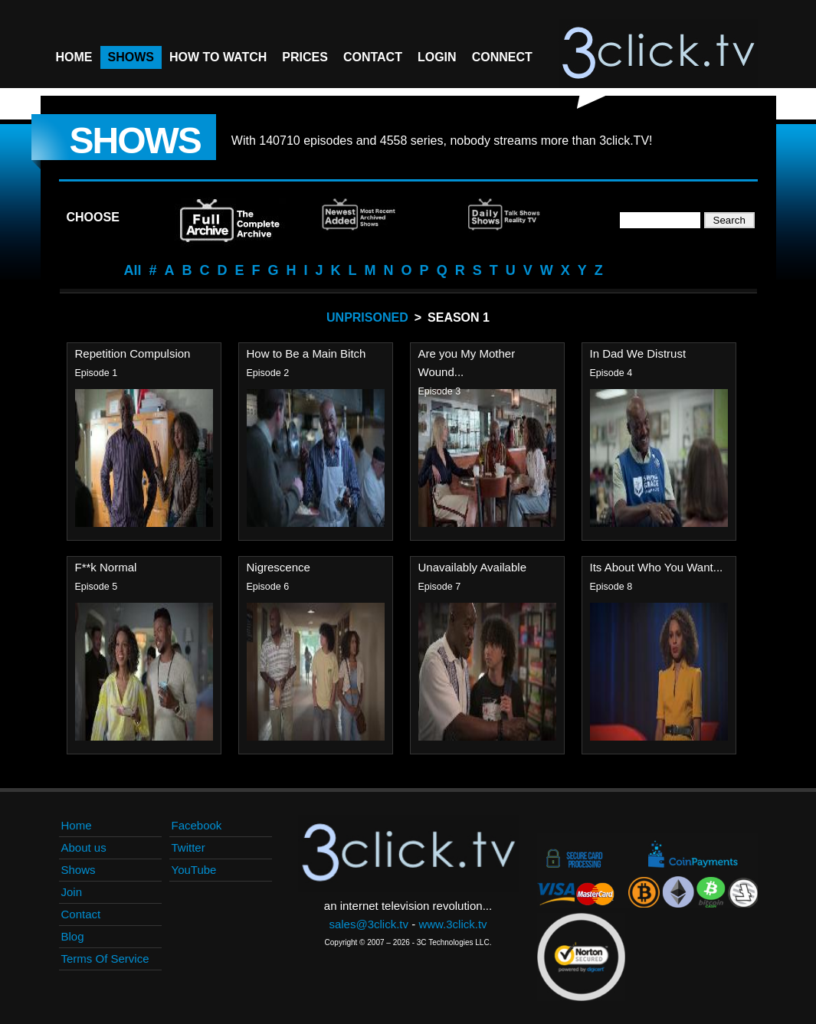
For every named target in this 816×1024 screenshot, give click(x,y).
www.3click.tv (452, 924)
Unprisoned (367, 317)
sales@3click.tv (368, 924)
